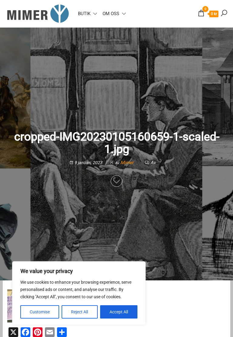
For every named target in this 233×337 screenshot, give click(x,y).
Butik (84, 13)
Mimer (127, 162)
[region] (79, 293)
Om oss (111, 13)
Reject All (79, 311)
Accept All (119, 311)
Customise (40, 311)
